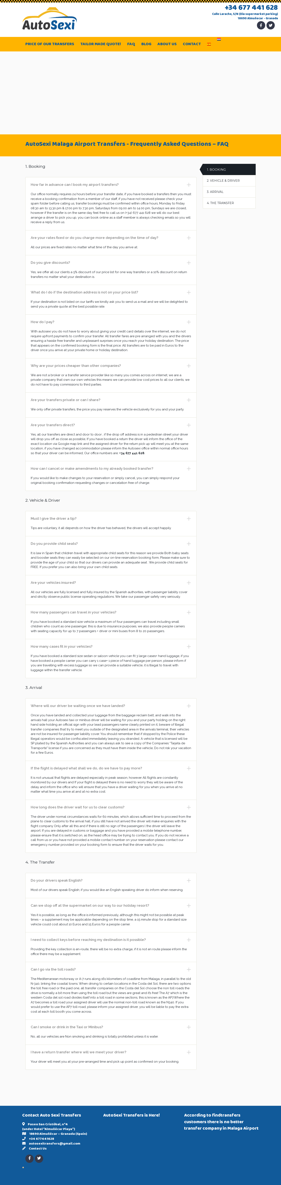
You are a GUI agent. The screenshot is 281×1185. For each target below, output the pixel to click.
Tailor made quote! (100, 44)
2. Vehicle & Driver (223, 180)
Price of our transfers (49, 44)
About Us (167, 44)
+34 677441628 (41, 1139)
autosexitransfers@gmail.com (54, 1143)
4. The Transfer (220, 203)
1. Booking (216, 170)
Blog (146, 44)
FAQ (131, 44)
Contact (192, 44)
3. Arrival (215, 192)
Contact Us (38, 1148)
